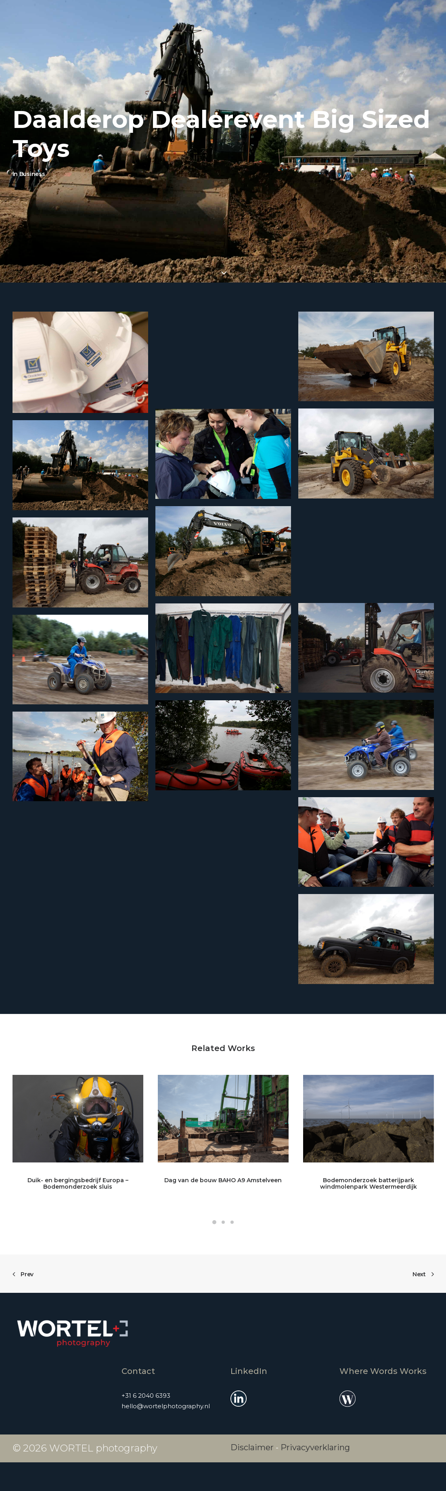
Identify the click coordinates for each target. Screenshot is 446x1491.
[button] (80, 362)
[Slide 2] (223, 1222)
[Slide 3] (232, 1222)
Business (32, 174)
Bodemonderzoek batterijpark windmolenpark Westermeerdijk (368, 1184)
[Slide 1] (214, 1222)
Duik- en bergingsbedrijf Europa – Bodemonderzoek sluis (77, 1184)
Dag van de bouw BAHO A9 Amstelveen (223, 1180)
